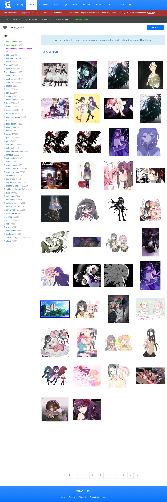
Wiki (56, 4)
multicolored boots (14, 203)
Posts (31, 4)
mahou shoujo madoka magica (19, 49)
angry (8, 62)
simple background (14, 237)
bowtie (8, 96)
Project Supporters (98, 497)
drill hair (9, 106)
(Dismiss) (151, 13)
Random (46, 19)
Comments (44, 4)
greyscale (10, 137)
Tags (65, 4)
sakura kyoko (11, 45)
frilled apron (11, 124)
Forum (98, 4)
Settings (20, 4)
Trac (108, 4)
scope (8, 227)
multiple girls (11, 206)
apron (8, 65)
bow (7, 93)
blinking (9, 86)
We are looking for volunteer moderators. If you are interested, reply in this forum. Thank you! (103, 40)
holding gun (11, 165)
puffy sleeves (11, 213)
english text (11, 110)
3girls (8, 55)
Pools (74, 4)
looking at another (13, 186)
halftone (9, 148)
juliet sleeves (11, 175)
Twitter (72, 497)
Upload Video (31, 19)
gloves (8, 134)
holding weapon (12, 172)
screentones (11, 231)
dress (8, 103)
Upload (16, 19)
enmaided (10, 113)
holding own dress (14, 169)
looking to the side (14, 189)
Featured (86, 4)
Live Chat (119, 4)
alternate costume (13, 58)
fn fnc (8, 120)
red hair (9, 217)
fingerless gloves (13, 117)
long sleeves (11, 182)
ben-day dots (11, 72)
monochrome (11, 200)
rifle (7, 224)
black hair (10, 82)
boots (8, 89)
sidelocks (10, 234)
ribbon (8, 220)
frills (7, 131)
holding (9, 162)
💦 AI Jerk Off (50, 52)
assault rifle (11, 69)
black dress (11, 76)
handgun (9, 155)
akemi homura (12, 42)
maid (8, 193)
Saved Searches (62, 19)
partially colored (12, 210)
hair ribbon (10, 144)
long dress (10, 179)
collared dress (12, 100)
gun (7, 141)
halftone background (14, 151)
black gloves (11, 79)
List (6, 19)
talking (8, 241)
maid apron (10, 196)
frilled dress (11, 127)
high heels (10, 158)
